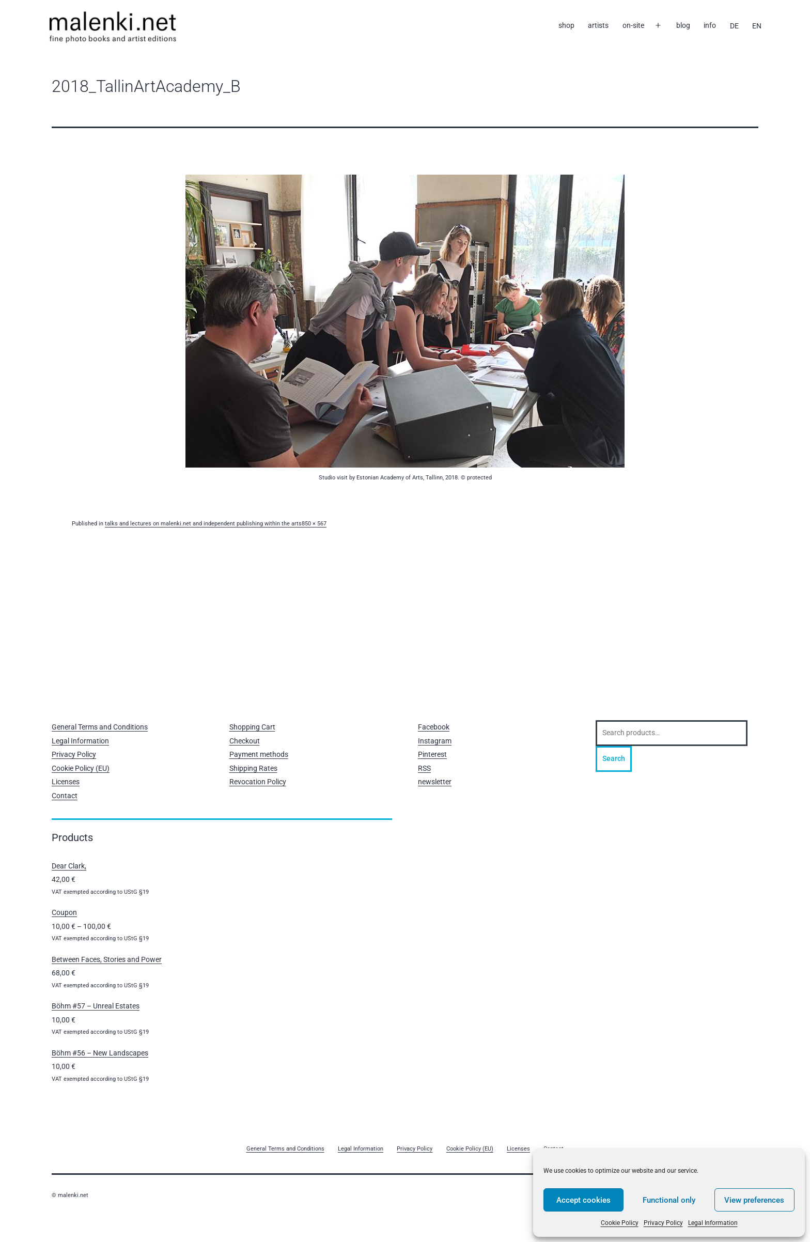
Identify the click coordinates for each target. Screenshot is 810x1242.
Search (613, 758)
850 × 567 (314, 523)
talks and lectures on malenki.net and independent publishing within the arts (203, 523)
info (710, 25)
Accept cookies (583, 1200)
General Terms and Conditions (100, 727)
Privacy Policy (663, 1223)
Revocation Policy (257, 782)
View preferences (754, 1200)
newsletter (434, 782)
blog (683, 25)
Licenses (66, 782)
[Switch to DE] (734, 25)
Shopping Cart (252, 727)
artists (598, 25)
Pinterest (432, 754)
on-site (633, 25)
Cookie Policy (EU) (81, 768)
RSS (424, 768)
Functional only (669, 1200)
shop (566, 25)
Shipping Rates (253, 768)
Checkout (244, 741)
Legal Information (713, 1223)
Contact (64, 795)
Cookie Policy (619, 1223)
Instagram (434, 741)
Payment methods (258, 754)
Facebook (433, 727)
